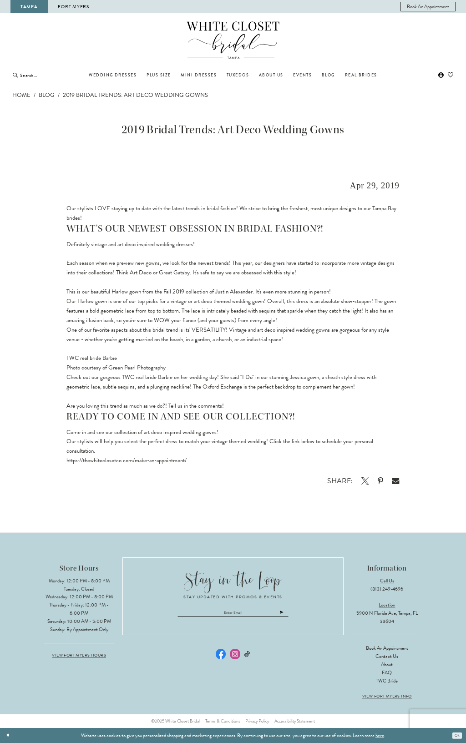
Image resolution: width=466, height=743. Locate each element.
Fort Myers (73, 6)
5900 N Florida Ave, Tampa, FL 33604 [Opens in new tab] (387, 617)
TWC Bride (387, 681)
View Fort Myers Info (387, 696)
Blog (47, 95)
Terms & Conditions (222, 721)
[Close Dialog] (9, 736)
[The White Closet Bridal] (233, 40)
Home (21, 95)
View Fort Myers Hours (79, 655)
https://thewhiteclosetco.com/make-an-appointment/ (126, 460)
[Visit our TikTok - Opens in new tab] (247, 658)
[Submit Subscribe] (302, 614)
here (379, 735)
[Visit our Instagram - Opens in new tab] (235, 658)
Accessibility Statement (294, 721)
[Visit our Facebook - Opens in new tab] (221, 658)
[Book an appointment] (428, 6)
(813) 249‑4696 (386, 589)
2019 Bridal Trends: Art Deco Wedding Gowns (135, 95)
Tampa (29, 6)
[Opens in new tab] (365, 480)
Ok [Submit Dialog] (455, 735)
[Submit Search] (15, 75)
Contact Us (386, 656)
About (387, 664)
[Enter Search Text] (49, 75)
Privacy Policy (257, 721)
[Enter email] (233, 614)
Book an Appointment (387, 648)
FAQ (387, 673)
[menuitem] (428, 6)
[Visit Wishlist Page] (451, 75)
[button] (441, 75)
